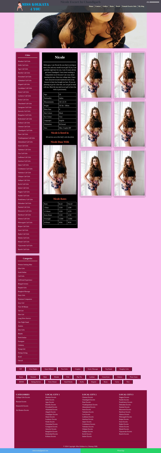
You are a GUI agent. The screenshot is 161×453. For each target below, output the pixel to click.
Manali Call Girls (23, 242)
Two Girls (64, 369)
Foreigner (21, 341)
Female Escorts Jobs (129, 6)
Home (91, 6)
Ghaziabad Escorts (51, 424)
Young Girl (21, 349)
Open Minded (49, 369)
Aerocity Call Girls (24, 111)
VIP (20, 369)
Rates (112, 6)
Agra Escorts (49, 402)
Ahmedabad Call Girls (25, 142)
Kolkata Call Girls (24, 123)
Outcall (20, 360)
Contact (98, 6)
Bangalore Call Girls (25, 115)
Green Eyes (106, 377)
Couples (77, 369)
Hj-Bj (82, 382)
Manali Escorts (124, 429)
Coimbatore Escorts (88, 424)
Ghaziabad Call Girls (25, 103)
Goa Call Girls (23, 153)
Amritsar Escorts (87, 419)
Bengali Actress (23, 284)
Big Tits (79, 377)
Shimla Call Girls (23, 238)
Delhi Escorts (49, 400)
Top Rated (108, 369)
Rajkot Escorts (124, 424)
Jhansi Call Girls (23, 92)
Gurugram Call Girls (25, 107)
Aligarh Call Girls (24, 84)
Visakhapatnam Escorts (89, 405)
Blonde (56, 377)
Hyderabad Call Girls (25, 119)
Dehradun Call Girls (24, 203)
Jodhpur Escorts (87, 431)
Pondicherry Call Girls (25, 199)
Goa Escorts (86, 414)
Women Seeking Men (25, 265)
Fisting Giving (22, 353)
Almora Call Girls (24, 219)
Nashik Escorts (124, 400)
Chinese (119, 377)
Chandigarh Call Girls (25, 130)
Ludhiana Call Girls (24, 157)
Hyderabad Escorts (51, 434)
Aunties (20, 326)
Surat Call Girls (23, 146)
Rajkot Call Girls (23, 234)
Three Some (134, 377)
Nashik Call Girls (23, 196)
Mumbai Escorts (50, 397)
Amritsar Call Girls (24, 161)
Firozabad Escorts (51, 407)
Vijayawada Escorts (125, 431)
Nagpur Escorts (124, 397)
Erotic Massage (93, 369)
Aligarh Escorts (50, 412)
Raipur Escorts (124, 419)
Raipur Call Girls (23, 226)
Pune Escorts (86, 402)
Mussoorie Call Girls (25, 211)
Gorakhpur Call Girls (25, 88)
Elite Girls (21, 268)
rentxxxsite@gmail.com (40, 450)
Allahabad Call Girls (25, 80)
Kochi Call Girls (23, 184)
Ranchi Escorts (124, 434)
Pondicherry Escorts (125, 402)
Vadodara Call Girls (24, 149)
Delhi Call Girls (23, 65)
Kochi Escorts (86, 434)
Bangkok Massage (24, 291)
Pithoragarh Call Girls (25, 222)
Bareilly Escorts (50, 405)
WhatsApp (120, 450)
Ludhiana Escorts (88, 417)
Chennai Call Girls (24, 126)
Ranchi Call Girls (23, 249)
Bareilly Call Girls (24, 73)
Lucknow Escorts (51, 419)
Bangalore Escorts (51, 431)
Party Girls (21, 295)
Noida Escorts (50, 422)
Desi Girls (21, 330)
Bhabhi (20, 334)
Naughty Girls (124, 369)
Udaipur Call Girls (24, 176)
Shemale (33, 377)
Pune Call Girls (23, 134)
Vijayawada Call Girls (25, 245)
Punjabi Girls (22, 288)
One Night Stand (23, 322)
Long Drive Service (24, 318)
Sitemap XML (93, 446)
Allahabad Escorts (51, 409)
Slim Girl (21, 314)
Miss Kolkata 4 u (81, 446)
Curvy (117, 382)
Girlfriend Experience (25, 280)
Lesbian (92, 377)
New (127, 382)
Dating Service (36, 382)
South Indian (22, 272)
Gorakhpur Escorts (51, 414)
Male (45, 377)
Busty (106, 382)
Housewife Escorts (22, 406)
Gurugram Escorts (51, 427)
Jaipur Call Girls (23, 165)
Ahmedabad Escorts (88, 407)
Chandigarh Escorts (88, 400)
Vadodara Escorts (88, 412)
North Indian (22, 337)
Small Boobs (68, 382)
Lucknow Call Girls (24, 96)
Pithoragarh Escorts (125, 417)
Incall (20, 357)
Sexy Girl (21, 303)
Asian (21, 377)
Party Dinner (52, 382)
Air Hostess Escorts (22, 410)
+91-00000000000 (152, 2)
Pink (67, 377)
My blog (141, 6)
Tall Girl (21, 311)
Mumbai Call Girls (24, 61)
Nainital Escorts (124, 407)
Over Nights (33, 369)
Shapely (93, 382)
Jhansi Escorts (50, 417)
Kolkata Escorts (50, 436)
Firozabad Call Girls (24, 77)
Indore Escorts (87, 436)
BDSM (21, 382)
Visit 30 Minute (23, 307)
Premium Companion (25, 299)
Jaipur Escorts (86, 422)
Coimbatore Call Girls (25, 169)
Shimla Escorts (124, 427)
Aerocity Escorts (50, 429)
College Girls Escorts (23, 397)
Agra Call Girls (23, 69)
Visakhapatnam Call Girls (26, 138)
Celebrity (21, 345)
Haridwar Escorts (124, 412)
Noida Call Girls (23, 100)
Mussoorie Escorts (125, 409)
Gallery (105, 6)
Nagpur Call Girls (24, 192)
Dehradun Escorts (125, 405)
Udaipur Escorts (87, 429)
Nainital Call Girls (24, 207)
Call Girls (21, 276)
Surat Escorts (86, 409)
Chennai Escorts (87, 397)
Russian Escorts (21, 402)
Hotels (118, 6)
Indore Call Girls (23, 188)
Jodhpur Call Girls (24, 180)
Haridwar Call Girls (24, 215)
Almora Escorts (124, 414)
